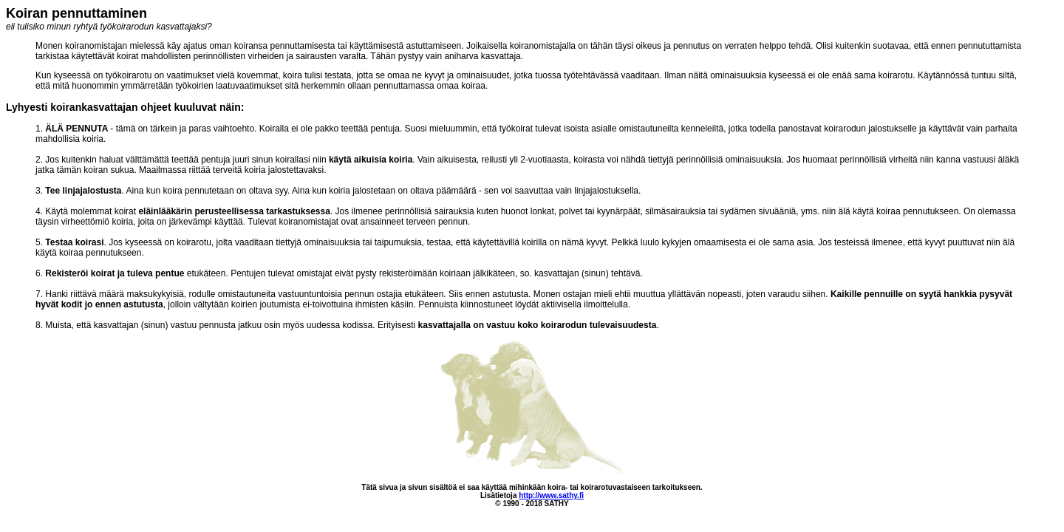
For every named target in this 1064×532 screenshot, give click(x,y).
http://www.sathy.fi (551, 495)
